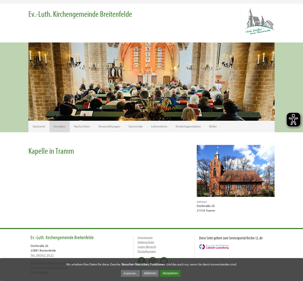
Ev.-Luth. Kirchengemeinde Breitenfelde (80, 14)
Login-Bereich (147, 247)
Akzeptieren (170, 273)
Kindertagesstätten (188, 126)
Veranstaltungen (109, 126)
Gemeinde (136, 126)
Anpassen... (131, 273)
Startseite (39, 126)
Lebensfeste (159, 126)
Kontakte (59, 126)
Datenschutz (146, 242)
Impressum (145, 237)
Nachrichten (82, 126)
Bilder (213, 126)
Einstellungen (147, 251)
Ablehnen (150, 273)
